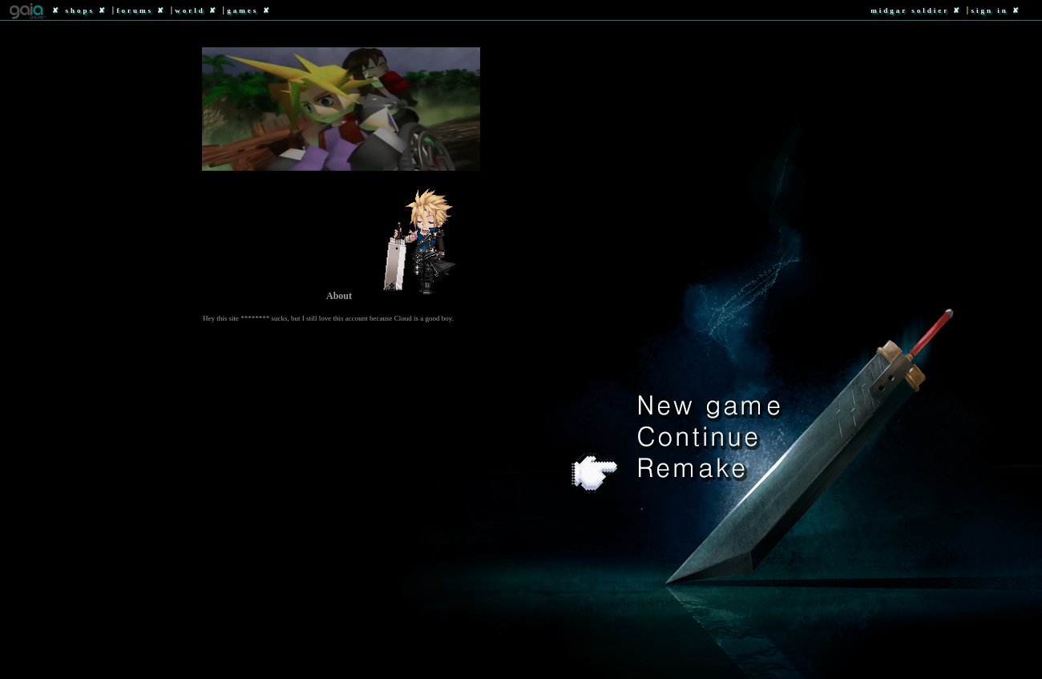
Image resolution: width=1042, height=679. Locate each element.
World (190, 10)
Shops (80, 10)
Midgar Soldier (909, 10)
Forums (134, 10)
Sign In (989, 10)
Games (242, 10)
